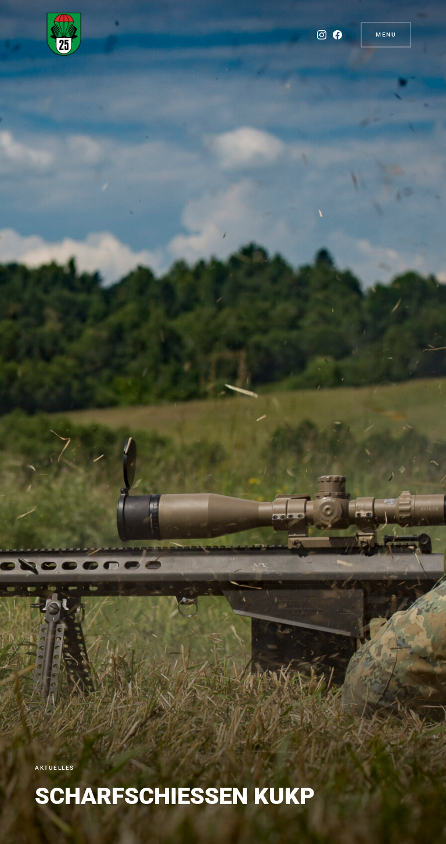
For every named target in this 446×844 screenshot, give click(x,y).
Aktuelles (54, 768)
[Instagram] (321, 34)
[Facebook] (337, 34)
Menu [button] (386, 34)
